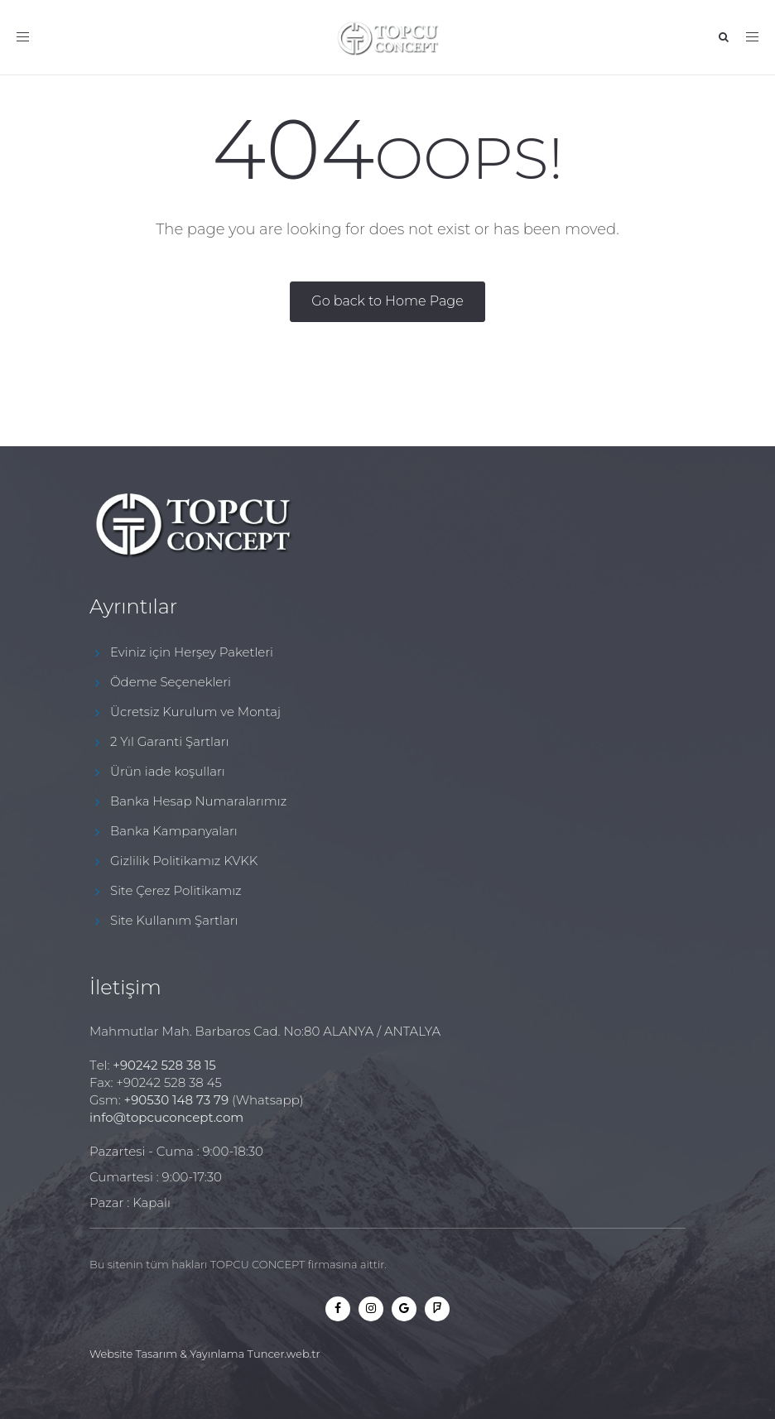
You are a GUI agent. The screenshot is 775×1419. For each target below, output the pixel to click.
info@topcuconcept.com (166, 1117)
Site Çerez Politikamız (176, 890)
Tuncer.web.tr (284, 1353)
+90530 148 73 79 (176, 1100)
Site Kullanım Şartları (174, 920)
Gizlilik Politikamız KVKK (184, 860)
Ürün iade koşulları (167, 771)
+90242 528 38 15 (164, 1065)
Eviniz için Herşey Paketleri (191, 652)
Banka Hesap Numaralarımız (198, 801)
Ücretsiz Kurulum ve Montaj (195, 711)
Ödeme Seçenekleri (170, 682)
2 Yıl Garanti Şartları (169, 741)
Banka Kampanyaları (174, 831)
